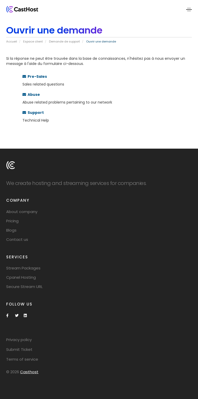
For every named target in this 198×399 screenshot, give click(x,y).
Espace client (33, 41)
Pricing (12, 221)
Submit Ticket (19, 349)
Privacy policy (19, 339)
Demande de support (64, 41)
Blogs (11, 230)
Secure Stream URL (24, 286)
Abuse (31, 94)
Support (33, 112)
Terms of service (22, 359)
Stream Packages (23, 268)
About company (21, 211)
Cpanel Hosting (21, 277)
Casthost (29, 372)
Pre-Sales (34, 76)
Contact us (17, 239)
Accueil (11, 41)
